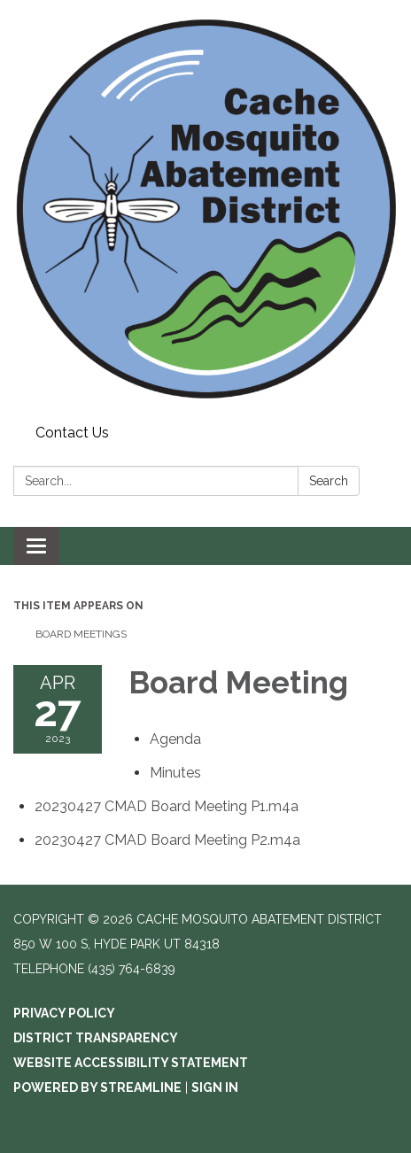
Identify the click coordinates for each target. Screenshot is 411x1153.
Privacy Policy (64, 1013)
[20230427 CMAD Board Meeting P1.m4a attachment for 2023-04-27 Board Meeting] (167, 806)
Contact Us (72, 432)
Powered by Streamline (97, 1087)
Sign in (214, 1087)
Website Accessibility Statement (130, 1063)
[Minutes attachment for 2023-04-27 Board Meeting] (175, 772)
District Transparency (95, 1038)
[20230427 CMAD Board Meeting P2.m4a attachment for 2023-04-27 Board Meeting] (167, 840)
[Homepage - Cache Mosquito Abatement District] (205, 209)
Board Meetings (81, 634)
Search (328, 481)
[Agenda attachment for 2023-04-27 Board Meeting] (175, 739)
